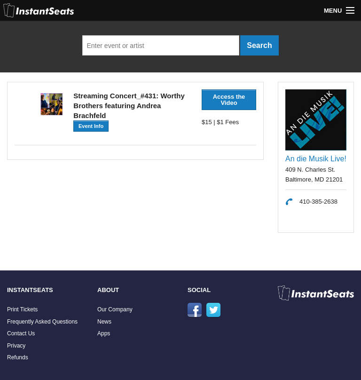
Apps (103, 333)
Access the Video (229, 99)
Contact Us (21, 333)
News (104, 321)
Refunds (17, 357)
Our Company (115, 309)
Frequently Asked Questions (42, 321)
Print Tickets (22, 309)
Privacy (16, 345)
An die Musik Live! (315, 159)
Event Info (90, 126)
